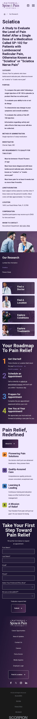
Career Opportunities (18, 631)
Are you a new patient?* (10, 592)
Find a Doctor (20, 366)
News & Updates (18, 636)
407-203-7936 (25, 226)
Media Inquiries (18, 660)
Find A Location (18, 674)
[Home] (10, 5)
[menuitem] (18, 263)
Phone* (4, 574)
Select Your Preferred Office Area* (14, 583)
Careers (18, 648)
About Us (10, 444)
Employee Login (18, 666)
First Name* (6, 547)
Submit (18, 608)
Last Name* (6, 556)
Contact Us (18, 642)
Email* (4, 565)
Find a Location (15, 369)
